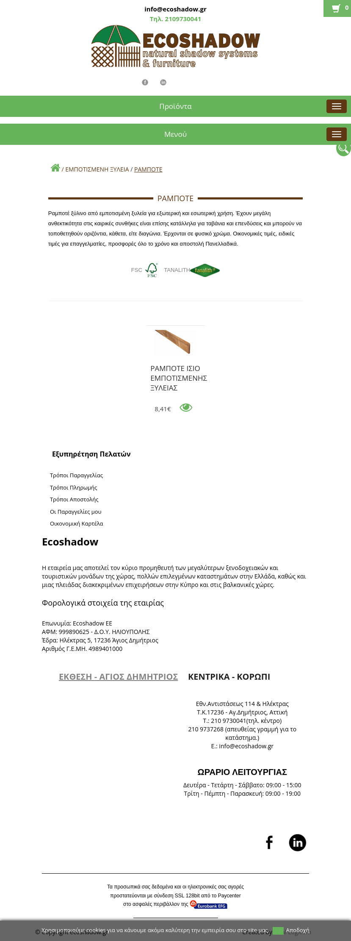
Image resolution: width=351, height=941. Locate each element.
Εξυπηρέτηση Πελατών (91, 454)
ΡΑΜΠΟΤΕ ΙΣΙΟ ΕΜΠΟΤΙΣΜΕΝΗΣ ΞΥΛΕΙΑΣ (178, 369)
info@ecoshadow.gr (175, 9)
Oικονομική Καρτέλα (76, 523)
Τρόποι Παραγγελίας (76, 475)
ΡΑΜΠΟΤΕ (148, 169)
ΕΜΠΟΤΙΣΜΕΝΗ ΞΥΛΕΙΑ (97, 169)
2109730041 (182, 18)
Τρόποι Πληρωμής (73, 487)
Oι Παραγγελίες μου (76, 511)
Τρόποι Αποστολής (74, 499)
